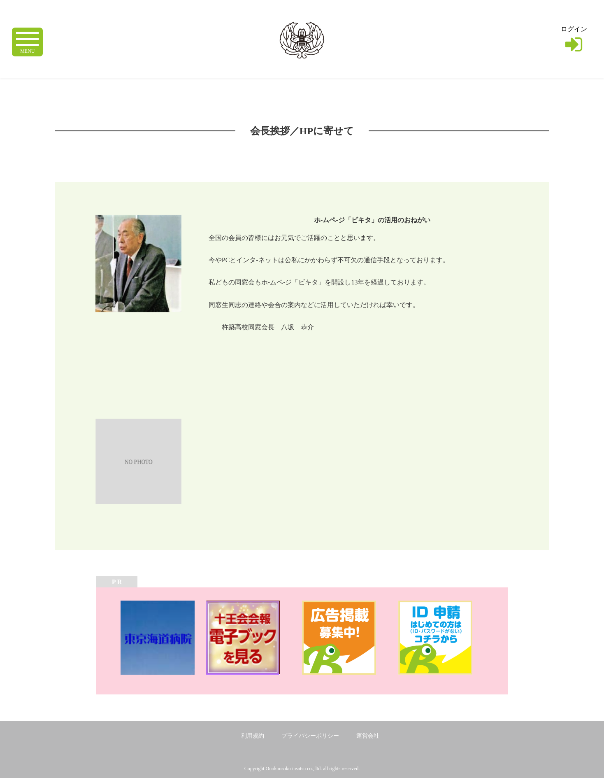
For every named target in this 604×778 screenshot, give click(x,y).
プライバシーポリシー (310, 736)
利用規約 (252, 736)
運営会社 (367, 736)
